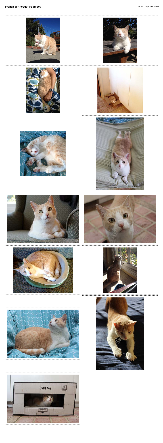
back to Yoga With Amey (148, 6)
